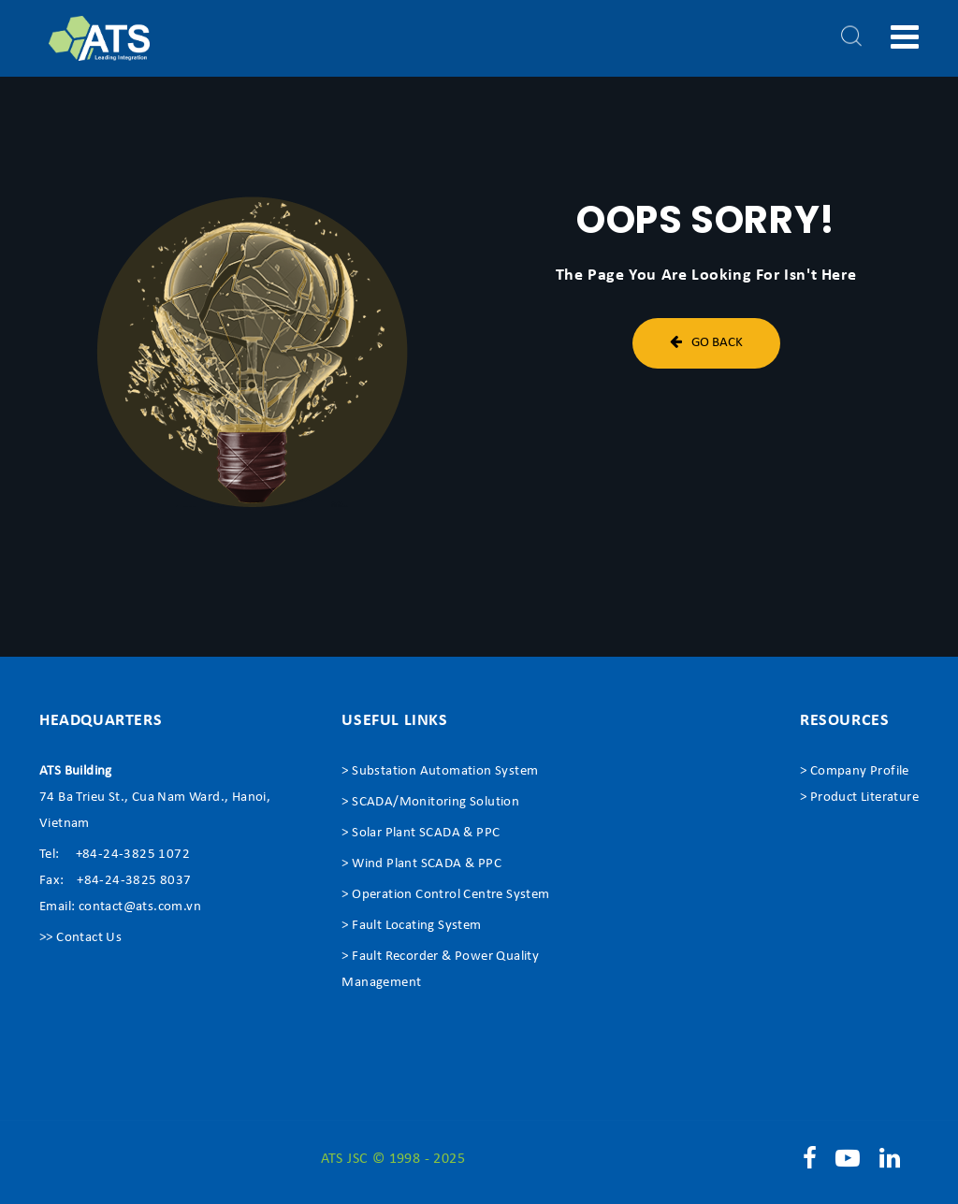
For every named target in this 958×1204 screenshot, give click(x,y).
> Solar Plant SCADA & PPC (420, 833)
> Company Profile (854, 771)
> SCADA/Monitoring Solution (430, 802)
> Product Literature (859, 798)
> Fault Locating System (411, 926)
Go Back (706, 342)
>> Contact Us (80, 938)
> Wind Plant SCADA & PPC (421, 864)
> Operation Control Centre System (445, 895)
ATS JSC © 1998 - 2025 (393, 1159)
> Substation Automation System (439, 771)
